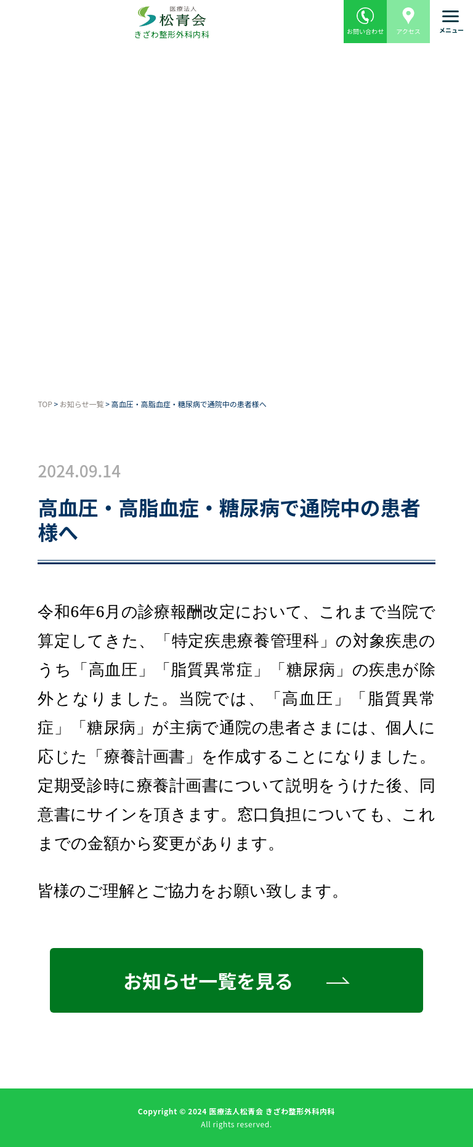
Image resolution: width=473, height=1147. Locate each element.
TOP (45, 404)
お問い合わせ (365, 18)
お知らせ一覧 (82, 404)
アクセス (408, 18)
